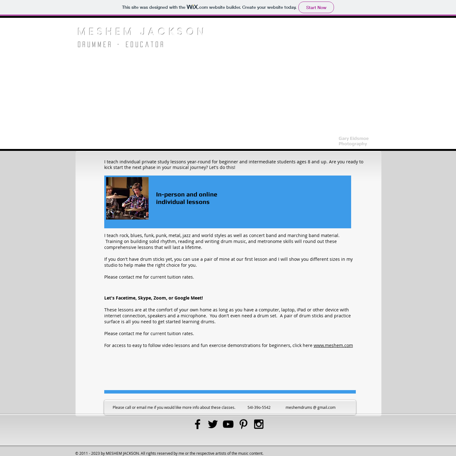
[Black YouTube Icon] (228, 424)
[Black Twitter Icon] (212, 424)
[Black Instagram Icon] (258, 424)
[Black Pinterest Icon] (243, 424)
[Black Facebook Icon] (197, 424)
